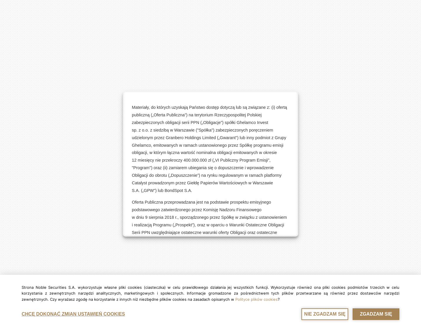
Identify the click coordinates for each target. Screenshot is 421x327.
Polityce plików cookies (256, 299)
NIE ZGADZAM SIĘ (324, 314)
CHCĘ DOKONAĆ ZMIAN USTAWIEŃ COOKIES (73, 314)
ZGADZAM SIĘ (376, 314)
